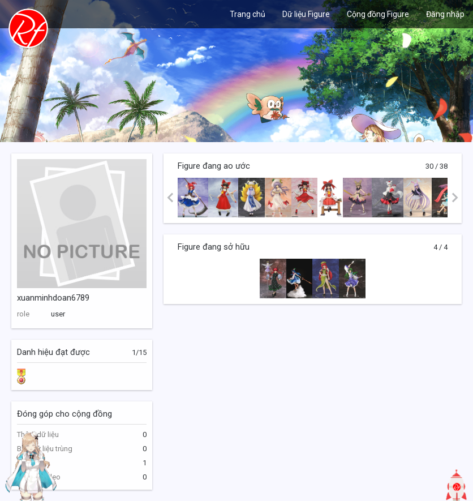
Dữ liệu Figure (306, 14)
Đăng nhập (445, 14)
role (23, 314)
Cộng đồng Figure (378, 14)
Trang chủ (247, 14)
